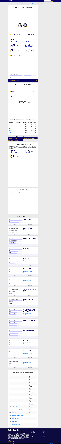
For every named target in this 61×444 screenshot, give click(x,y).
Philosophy (10, 132)
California (32, 431)
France (44, 436)
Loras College (26, 258)
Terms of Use (46, 443)
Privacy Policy (51, 443)
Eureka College (26, 248)
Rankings (30, 224)
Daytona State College (15, 403)
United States (28, 3)
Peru (43, 437)
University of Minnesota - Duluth (17, 377)
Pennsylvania (33, 433)
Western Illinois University (29, 320)
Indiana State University (28, 330)
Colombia (44, 433)
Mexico (44, 432)
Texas (32, 435)
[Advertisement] (15, 16)
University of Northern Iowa (29, 238)
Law (12, 46)
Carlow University (14, 421)
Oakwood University (15, 380)
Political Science (29, 46)
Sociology (10, 130)
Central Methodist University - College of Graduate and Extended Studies (29, 310)
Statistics (15, 224)
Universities (18, 3)
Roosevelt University (28, 299)
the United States (14, 41)
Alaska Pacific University (15, 418)
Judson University (27, 219)
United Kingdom (45, 435)
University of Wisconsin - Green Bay (28, 351)
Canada (44, 431)
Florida (32, 436)
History (13, 51)
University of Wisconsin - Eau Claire (29, 290)
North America (23, 3)
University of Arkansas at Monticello (17, 409)
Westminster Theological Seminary (17, 415)
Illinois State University (28, 279)
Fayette (36, 3)
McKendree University (28, 228)
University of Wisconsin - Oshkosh (28, 269)
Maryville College (14, 394)
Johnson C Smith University (16, 397)
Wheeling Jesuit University (16, 424)
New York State (33, 432)
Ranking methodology (12, 441)
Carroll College (14, 412)
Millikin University (27, 361)
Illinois (32, 437)
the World (13, 98)
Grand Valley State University (29, 340)
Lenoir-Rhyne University (15, 406)
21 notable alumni (23, 31)
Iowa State (32, 3)
